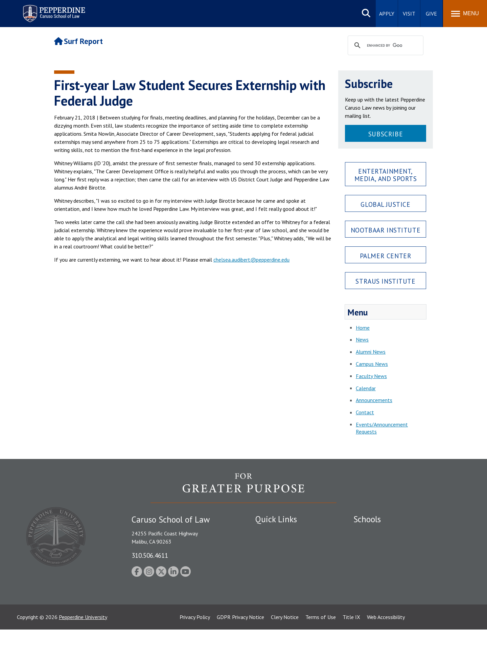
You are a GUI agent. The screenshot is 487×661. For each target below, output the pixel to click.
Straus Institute (385, 281)
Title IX (351, 648)
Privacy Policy (195, 648)
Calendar (366, 388)
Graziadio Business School (382, 555)
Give (431, 13)
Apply (386, 13)
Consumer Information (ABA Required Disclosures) (287, 594)
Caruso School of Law (378, 543)
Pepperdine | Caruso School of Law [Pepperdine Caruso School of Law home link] (53, 9)
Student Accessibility (278, 543)
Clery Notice (285, 648)
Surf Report (78, 41)
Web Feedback (271, 621)
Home (363, 327)
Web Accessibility (386, 648)
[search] (384, 46)
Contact (365, 412)
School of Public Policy (379, 585)
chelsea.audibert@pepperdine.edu (251, 259)
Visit (409, 13)
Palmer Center (386, 255)
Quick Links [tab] (276, 519)
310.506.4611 (150, 555)
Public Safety (270, 531)
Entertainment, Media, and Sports (385, 174)
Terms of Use (320, 648)
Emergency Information (282, 555)
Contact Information (279, 579)
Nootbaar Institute (385, 230)
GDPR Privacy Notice (240, 648)
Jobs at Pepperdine (276, 567)
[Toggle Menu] (465, 13)
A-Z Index (266, 609)
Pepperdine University (83, 648)
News (362, 339)
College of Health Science (383, 597)
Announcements (374, 400)
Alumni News (371, 351)
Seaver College (370, 531)
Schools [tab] (367, 519)
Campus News (372, 363)
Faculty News (371, 376)
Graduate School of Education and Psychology (406, 567)
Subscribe (385, 134)
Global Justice (385, 204)
